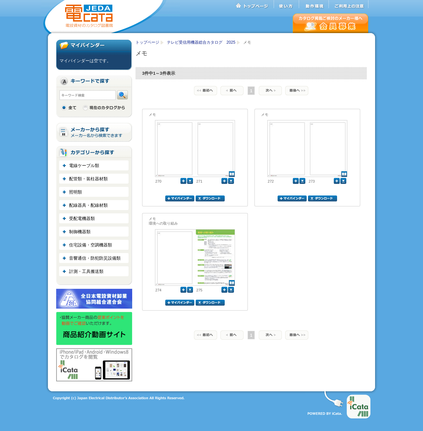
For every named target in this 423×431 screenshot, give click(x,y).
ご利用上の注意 (348, 4)
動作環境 (314, 4)
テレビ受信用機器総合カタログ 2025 (201, 42)
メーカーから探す (94, 132)
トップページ (254, 4)
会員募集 (330, 23)
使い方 (286, 4)
